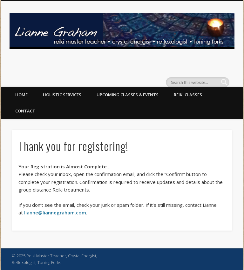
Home (21, 95)
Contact (25, 111)
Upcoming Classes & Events (128, 95)
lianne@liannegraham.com (55, 212)
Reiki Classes (188, 95)
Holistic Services (62, 95)
